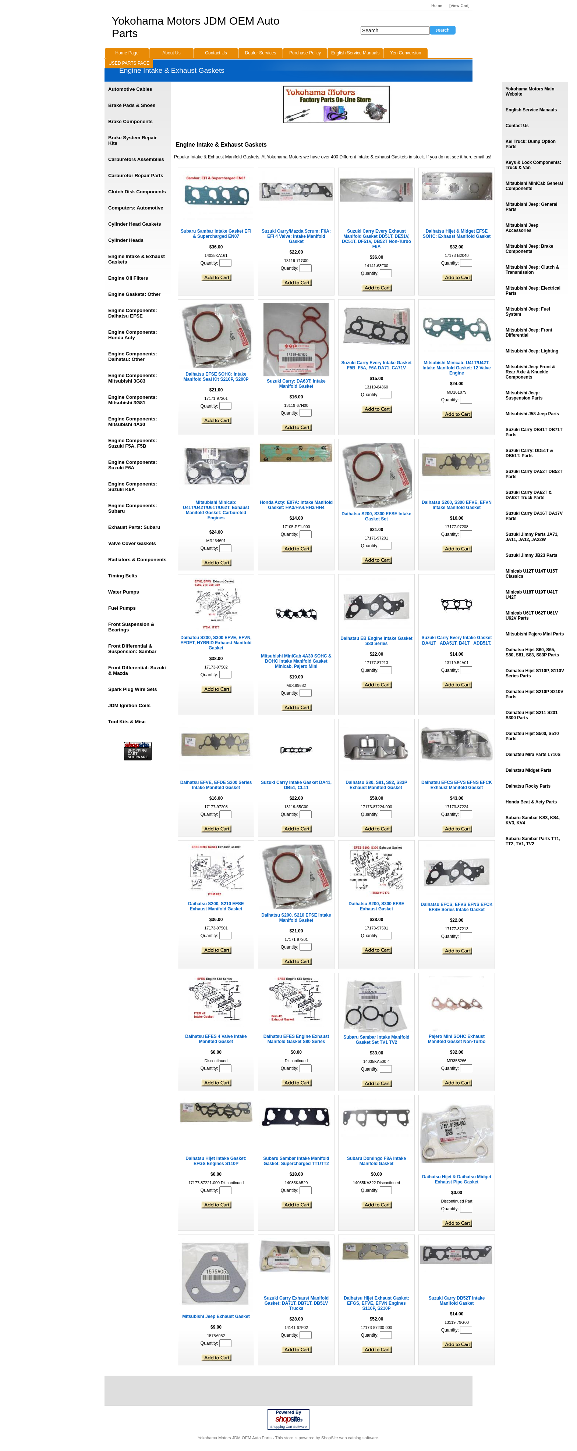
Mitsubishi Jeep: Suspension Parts (524, 395)
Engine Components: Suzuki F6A (132, 464)
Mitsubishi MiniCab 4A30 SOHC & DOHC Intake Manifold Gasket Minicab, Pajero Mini (296, 661)
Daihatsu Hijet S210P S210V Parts (534, 694)
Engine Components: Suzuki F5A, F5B (132, 443)
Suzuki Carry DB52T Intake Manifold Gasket (457, 1301)
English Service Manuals (355, 52)
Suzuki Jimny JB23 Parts (531, 555)
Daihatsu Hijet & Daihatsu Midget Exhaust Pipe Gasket (456, 1179)
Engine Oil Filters (128, 278)
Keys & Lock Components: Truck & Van (533, 165)
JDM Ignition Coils (129, 705)
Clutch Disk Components (137, 191)
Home (436, 5)
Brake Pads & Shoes (131, 105)
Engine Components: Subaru (132, 508)
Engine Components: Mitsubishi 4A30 (132, 421)
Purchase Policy (305, 52)
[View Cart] (459, 5)
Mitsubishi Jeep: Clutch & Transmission (532, 270)
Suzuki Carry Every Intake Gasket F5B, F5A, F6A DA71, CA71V (376, 365)
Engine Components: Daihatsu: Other (132, 356)
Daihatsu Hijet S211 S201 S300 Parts (531, 715)
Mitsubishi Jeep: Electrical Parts (533, 291)
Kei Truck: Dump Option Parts (531, 144)
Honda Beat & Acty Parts (531, 802)
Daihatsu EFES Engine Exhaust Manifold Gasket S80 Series (296, 1039)
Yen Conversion (405, 52)
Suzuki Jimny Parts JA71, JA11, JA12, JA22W (532, 537)
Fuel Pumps (122, 608)
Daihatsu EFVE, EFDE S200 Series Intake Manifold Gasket (216, 785)
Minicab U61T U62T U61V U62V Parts (532, 615)
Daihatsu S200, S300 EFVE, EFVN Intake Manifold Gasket (457, 505)
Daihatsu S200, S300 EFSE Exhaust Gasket (376, 906)
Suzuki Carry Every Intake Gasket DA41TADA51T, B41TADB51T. (457, 640)
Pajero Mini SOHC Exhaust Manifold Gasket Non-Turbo (456, 1039)
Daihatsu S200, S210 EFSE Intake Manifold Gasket (296, 918)
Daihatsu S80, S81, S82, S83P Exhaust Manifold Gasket (376, 785)
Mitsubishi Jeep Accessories (522, 228)
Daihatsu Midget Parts (529, 770)
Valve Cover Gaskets (132, 543)
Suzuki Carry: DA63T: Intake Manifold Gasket (296, 384)
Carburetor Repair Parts (135, 175)
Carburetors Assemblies (136, 159)
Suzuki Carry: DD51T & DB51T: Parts (529, 453)
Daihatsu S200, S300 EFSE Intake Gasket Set (376, 516)
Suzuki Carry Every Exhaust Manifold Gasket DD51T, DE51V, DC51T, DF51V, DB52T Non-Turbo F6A (376, 239)
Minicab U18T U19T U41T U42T (531, 595)
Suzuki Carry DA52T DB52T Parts (534, 474)
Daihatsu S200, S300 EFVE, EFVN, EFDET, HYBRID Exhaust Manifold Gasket (215, 643)
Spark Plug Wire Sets (132, 689)
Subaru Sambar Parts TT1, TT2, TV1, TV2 (533, 841)
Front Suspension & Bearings (131, 627)
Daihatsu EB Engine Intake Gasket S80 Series (376, 641)
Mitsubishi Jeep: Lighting (532, 351)
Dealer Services (260, 52)
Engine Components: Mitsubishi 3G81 (132, 399)
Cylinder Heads (126, 240)
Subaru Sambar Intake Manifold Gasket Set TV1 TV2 (376, 1040)
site (288, 1419)
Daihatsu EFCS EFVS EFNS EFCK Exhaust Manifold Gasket (456, 785)
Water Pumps (123, 592)
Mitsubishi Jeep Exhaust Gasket (215, 1316)
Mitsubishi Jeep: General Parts (531, 207)
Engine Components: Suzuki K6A (132, 486)
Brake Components (130, 121)
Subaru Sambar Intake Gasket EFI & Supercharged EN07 (216, 234)
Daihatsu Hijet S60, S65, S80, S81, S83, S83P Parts (532, 652)
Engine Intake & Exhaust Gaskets (136, 259)
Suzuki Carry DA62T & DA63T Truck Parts (529, 495)
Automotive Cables (130, 89)
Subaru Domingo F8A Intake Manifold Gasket (376, 1161)
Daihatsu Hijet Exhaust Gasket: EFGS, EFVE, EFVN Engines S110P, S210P (376, 1303)
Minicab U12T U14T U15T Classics (531, 574)
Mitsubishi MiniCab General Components (534, 186)
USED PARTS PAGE (129, 63)
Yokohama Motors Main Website (530, 91)
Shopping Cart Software (288, 1427)
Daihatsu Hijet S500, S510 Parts (532, 736)
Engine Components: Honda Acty (132, 334)
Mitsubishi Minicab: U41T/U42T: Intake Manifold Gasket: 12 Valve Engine (456, 368)
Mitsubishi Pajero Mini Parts (535, 634)
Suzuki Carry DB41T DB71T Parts (534, 432)
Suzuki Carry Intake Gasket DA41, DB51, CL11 (296, 785)
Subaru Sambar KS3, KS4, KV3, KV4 (533, 820)
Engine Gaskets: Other (134, 294)
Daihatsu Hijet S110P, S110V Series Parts (535, 673)
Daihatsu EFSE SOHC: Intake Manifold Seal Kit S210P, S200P (215, 377)
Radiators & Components (137, 559)
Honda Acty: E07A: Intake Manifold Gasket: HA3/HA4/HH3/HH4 (296, 505)
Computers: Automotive (135, 208)
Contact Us (517, 125)
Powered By (288, 1412)
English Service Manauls (531, 109)
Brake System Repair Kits (132, 140)
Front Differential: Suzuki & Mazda (137, 670)
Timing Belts (122, 575)
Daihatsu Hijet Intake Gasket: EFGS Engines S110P (215, 1161)
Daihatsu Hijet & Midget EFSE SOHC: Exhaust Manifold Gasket (457, 234)
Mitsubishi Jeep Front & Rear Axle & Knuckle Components (530, 372)
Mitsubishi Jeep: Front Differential (529, 332)
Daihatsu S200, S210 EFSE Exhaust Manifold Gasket (216, 906)
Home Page (126, 52)
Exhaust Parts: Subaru (134, 527)
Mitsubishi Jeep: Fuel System (528, 312)
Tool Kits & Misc (127, 721)
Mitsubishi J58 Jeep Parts (532, 413)
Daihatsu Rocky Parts (528, 786)
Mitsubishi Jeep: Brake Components (529, 249)
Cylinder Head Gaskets (134, 224)
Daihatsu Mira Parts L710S (533, 754)
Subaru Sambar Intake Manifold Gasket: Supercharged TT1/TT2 (296, 1161)
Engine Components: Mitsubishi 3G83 (132, 378)
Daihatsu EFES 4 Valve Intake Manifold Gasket (216, 1039)
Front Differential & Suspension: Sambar (132, 648)
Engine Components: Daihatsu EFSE (132, 313)
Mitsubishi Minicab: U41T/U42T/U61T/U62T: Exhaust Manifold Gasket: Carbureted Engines (216, 510)
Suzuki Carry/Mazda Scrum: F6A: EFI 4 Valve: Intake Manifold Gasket (296, 236)
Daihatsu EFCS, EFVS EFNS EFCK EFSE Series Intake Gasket (456, 907)
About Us (171, 52)
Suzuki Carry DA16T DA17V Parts (534, 516)
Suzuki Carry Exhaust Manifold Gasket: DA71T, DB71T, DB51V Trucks (296, 1303)
